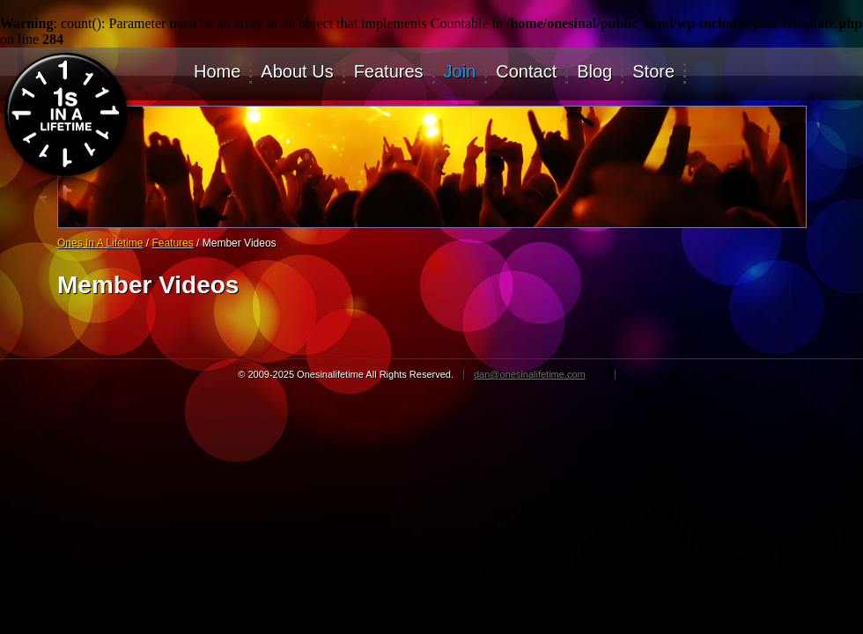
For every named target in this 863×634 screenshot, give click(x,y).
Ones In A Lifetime (100, 243)
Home (217, 72)
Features (389, 72)
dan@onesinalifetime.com (530, 374)
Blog (594, 72)
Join (460, 72)
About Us (297, 72)
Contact (526, 72)
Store (653, 72)
